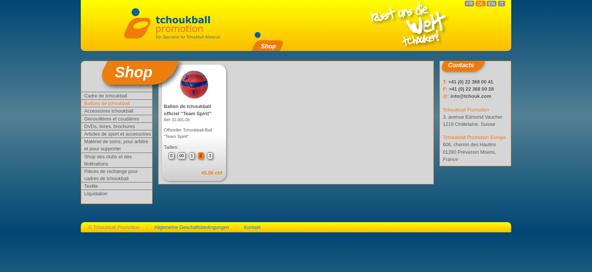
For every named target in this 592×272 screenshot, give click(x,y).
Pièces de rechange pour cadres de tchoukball (111, 174)
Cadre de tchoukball (105, 96)
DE (480, 3)
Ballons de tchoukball (107, 103)
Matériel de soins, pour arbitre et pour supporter (116, 145)
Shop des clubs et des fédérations (108, 160)
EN (491, 3)
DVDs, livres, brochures (109, 126)
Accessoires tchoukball (108, 111)
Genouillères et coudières (111, 119)
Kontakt (252, 227)
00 (181, 155)
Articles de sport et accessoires (117, 134)
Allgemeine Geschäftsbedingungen (191, 227)
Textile (91, 186)
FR (469, 3)
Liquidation (96, 193)
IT (501, 3)
